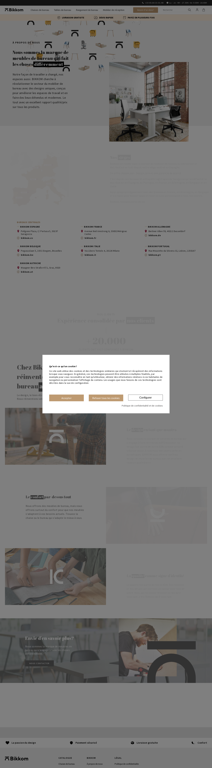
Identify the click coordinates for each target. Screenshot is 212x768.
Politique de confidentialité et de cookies (142, 405)
